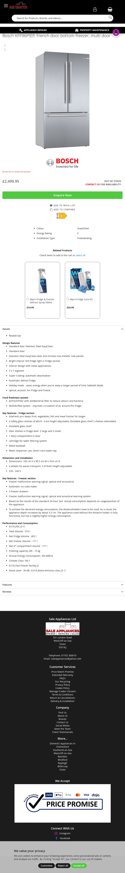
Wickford (62, 759)
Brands (62, 719)
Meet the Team (62, 728)
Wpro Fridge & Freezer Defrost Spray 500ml (42, 301)
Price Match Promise (62, 671)
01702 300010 (68, 655)
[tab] (62, 328)
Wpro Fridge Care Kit (81, 299)
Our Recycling (62, 681)
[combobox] (62, 18)
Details (6, 329)
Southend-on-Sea (62, 750)
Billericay (63, 766)
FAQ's (63, 678)
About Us (63, 715)
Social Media (62, 725)
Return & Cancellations (62, 697)
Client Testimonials (62, 732)
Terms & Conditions (62, 694)
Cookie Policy (62, 688)
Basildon (62, 756)
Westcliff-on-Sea (62, 753)
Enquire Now (63, 195)
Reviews (6, 591)
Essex (63, 769)
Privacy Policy (62, 684)
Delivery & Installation (63, 701)
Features (7, 584)
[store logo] (18, 5)
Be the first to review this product (16, 171)
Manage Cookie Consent (62, 691)
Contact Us (92, 184)
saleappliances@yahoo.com (66, 658)
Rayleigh (62, 763)
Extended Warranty (62, 675)
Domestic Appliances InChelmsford (62, 745)
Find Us (62, 712)
